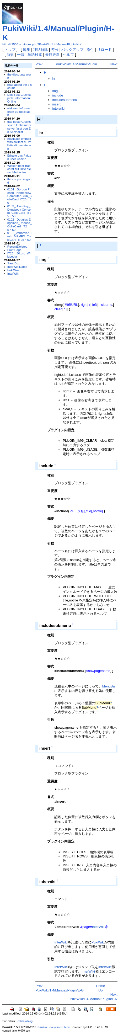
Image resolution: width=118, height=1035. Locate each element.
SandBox (13, 263)
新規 (10, 54)
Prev (38, 64)
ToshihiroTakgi (24, 1021)
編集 (26, 49)
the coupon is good (19, 180)
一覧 (20, 54)
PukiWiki (13, 270)
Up (100, 990)
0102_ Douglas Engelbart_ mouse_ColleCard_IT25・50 (19, 224)
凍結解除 (40, 49)
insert (56, 104)
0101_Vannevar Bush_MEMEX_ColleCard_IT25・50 (19, 236)
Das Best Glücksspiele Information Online (19, 98)
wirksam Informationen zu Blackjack (19, 111)
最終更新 (52, 54)
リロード (104, 49)
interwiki (58, 108)
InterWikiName (17, 266)
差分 (54, 49)
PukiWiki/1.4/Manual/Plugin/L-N (93, 999)
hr (53, 79)
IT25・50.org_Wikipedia (18, 255)
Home (100, 986)
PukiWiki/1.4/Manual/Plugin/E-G (59, 990)
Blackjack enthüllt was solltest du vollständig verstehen (19, 143)
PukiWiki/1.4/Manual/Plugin (76, 64)
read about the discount (19, 86)
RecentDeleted (17, 246)
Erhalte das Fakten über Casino (19, 157)
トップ (9, 49)
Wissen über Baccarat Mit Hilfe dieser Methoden (19, 169)
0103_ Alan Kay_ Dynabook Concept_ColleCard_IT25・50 (19, 211)
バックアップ (72, 49)
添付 (90, 49)
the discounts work (19, 76)
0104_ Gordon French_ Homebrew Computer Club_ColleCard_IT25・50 (19, 196)
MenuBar (109, 686)
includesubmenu (64, 100)
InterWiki (13, 273)
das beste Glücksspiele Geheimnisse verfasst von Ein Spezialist (19, 126)
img (55, 91)
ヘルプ (68, 54)
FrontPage (14, 250)
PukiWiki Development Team (53, 1027)
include (57, 95)
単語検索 (35, 54)
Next (113, 64)
